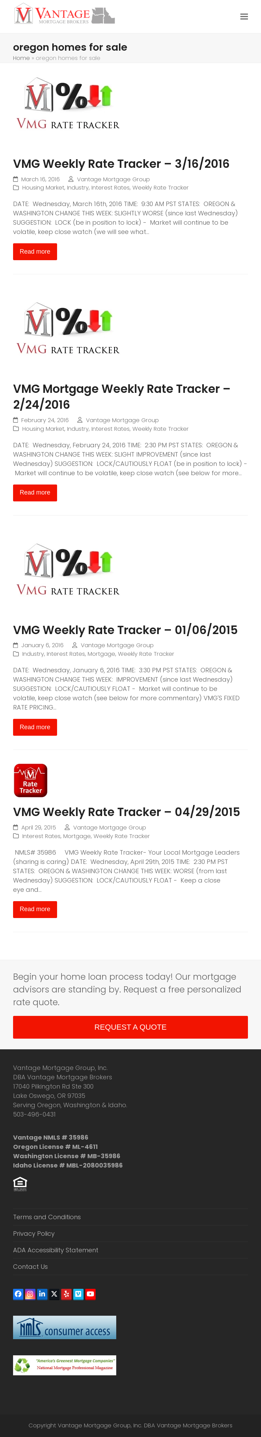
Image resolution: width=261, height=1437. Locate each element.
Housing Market (43, 188)
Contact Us (30, 1266)
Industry (78, 188)
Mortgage (101, 654)
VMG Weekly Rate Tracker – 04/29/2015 (126, 812)
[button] (244, 17)
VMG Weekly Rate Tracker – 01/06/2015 (125, 630)
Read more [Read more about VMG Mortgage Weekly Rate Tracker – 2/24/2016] (35, 492)
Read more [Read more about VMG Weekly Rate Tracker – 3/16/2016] (35, 251)
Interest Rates (110, 188)
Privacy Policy (34, 1233)
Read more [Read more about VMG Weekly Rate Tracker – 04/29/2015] (35, 909)
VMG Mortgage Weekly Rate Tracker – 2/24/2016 (122, 397)
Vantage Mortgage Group (113, 179)
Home (21, 58)
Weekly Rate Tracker (160, 188)
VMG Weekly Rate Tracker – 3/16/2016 (121, 164)
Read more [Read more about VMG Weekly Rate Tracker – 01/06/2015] (35, 727)
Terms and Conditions (47, 1217)
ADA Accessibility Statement (55, 1250)
